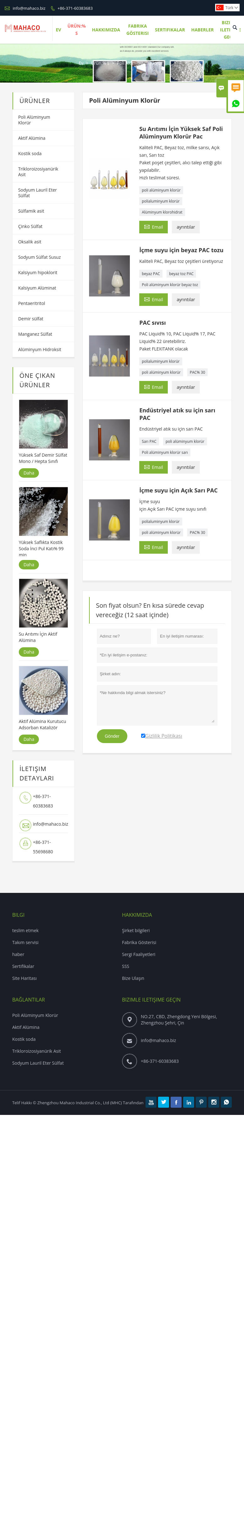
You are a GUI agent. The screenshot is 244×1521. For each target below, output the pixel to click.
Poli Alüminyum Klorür (34, 120)
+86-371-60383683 (75, 8)
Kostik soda (30, 153)
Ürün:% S (76, 29)
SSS (125, 966)
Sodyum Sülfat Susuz (39, 257)
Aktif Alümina (31, 138)
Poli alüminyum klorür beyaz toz (170, 284)
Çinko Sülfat (30, 226)
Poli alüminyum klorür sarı (165, 452)
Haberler (202, 30)
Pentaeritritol (31, 303)
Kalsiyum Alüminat (37, 288)
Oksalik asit (29, 242)
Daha (29, 473)
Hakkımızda (106, 30)
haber (18, 954)
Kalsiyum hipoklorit (37, 272)
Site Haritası (24, 978)
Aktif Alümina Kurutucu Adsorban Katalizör (42, 724)
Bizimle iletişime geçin (151, 999)
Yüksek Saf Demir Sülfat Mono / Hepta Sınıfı (43, 458)
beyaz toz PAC (181, 273)
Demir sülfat (30, 319)
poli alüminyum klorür (161, 190)
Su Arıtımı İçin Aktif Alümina (38, 637)
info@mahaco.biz (29, 8)
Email (153, 226)
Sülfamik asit (31, 211)
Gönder (112, 736)
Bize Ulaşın (133, 978)
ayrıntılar (186, 227)
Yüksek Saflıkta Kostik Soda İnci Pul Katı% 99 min (41, 548)
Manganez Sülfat (35, 334)
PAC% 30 (197, 372)
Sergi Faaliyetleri (138, 954)
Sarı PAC (149, 441)
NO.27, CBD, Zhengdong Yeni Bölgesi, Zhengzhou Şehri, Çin (179, 1019)
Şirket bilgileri (136, 930)
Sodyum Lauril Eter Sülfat (37, 192)
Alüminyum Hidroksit (39, 349)
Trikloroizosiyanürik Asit (38, 171)
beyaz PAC (151, 273)
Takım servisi (25, 942)
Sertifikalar (170, 30)
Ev (58, 30)
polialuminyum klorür (161, 201)
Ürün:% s (100, 63)
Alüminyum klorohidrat (162, 212)
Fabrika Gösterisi (137, 29)
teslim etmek (25, 930)
